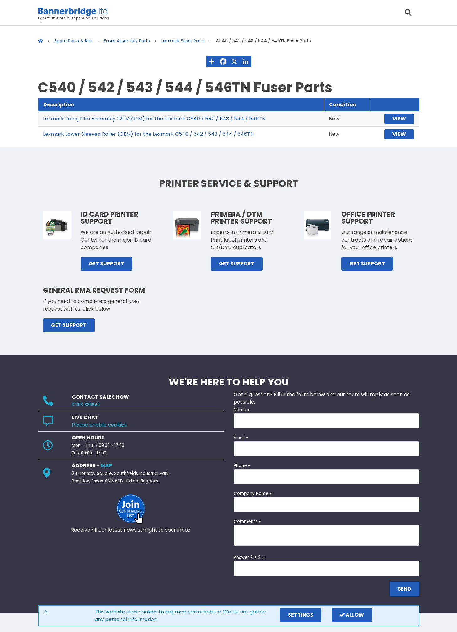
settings (300, 615)
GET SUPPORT (106, 263)
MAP (106, 465)
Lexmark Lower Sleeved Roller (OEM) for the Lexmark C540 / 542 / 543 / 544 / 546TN (148, 134)
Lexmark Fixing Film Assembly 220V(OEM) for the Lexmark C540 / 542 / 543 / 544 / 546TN (154, 118)
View (399, 118)
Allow (352, 615)
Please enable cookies (99, 424)
